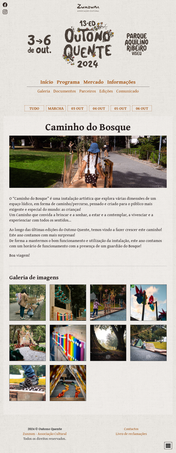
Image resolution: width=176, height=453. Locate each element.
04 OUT (99, 108)
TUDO (34, 108)
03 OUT (77, 108)
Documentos (64, 91)
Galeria (43, 91)
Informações (121, 82)
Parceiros (87, 91)
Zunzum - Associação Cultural (45, 433)
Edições (106, 91)
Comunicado (127, 91)
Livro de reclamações (131, 433)
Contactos (131, 428)
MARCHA (56, 108)
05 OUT (120, 108)
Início (46, 82)
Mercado (93, 82)
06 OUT (142, 108)
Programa (68, 82)
